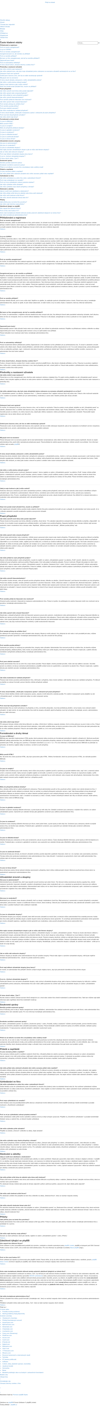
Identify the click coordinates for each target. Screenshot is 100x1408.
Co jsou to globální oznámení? (10, 130)
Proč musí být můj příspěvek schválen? (12, 115)
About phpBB (74, 1247)
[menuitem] (2, 22)
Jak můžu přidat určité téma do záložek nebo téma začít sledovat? (21, 193)
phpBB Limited (69, 1245)
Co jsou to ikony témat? (7, 138)
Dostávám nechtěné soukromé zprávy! (12, 165)
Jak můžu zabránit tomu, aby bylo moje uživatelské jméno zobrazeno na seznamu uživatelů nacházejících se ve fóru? (38, 71)
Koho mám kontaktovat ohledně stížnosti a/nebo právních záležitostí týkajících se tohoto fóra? (30, 213)
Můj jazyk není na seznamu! (9, 78)
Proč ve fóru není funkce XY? (9, 210)
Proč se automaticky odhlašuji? (10, 62)
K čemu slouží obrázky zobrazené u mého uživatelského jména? (21, 80)
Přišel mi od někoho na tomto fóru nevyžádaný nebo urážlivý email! (21, 167)
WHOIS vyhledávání (36, 1276)
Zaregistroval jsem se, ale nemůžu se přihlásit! (15, 54)
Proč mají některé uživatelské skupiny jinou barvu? (16, 154)
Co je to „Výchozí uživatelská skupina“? (12, 156)
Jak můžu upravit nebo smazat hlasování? (13, 102)
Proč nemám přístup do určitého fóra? (12, 104)
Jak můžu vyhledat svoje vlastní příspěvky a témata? (17, 186)
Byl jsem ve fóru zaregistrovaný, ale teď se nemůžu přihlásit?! (20, 58)
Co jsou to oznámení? (7, 132)
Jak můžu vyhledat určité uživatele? (11, 184)
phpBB (16, 444)
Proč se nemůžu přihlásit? (8, 56)
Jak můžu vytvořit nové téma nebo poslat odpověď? (16, 91)
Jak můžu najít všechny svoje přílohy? (12, 204)
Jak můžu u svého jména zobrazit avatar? (13, 82)
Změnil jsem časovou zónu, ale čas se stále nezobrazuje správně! (21, 75)
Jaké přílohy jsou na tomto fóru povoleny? (13, 202)
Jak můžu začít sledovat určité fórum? (12, 195)
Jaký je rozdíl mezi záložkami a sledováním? (14, 191)
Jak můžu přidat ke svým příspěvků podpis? (14, 95)
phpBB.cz (14, 1404)
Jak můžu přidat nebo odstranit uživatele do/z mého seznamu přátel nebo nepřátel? (27, 173)
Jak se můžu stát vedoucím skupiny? (12, 152)
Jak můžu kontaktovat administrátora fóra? (13, 215)
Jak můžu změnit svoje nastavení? (11, 69)
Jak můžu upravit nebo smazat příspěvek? (13, 93)
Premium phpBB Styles (20, 1394)
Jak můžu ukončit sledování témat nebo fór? (14, 197)
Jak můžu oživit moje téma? (9, 117)
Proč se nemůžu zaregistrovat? (10, 51)
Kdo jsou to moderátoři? (7, 145)
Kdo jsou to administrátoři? (8, 143)
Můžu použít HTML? (6, 123)
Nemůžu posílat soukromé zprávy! (11, 162)
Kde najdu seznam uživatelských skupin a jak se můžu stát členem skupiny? (24, 149)
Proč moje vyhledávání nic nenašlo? (11, 180)
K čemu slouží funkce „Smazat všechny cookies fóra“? (17, 64)
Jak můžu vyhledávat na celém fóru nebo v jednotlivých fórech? (20, 178)
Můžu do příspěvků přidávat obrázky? (12, 128)
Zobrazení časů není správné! (9, 73)
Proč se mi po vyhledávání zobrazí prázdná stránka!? (17, 182)
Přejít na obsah (50, 2)
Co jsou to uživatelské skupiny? (10, 147)
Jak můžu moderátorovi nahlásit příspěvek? (14, 110)
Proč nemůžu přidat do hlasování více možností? (16, 99)
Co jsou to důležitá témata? (9, 134)
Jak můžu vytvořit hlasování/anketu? (11, 97)
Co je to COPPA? (5, 49)
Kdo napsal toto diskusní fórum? (10, 208)
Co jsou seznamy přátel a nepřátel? (11, 171)
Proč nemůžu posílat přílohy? (9, 106)
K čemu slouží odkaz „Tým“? (9, 158)
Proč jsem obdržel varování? (9, 108)
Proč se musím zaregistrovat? (9, 47)
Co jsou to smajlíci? (6, 126)
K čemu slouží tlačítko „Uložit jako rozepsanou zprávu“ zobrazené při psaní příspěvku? (28, 112)
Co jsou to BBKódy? (6, 121)
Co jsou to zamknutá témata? (9, 136)
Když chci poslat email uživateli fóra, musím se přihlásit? (18, 86)
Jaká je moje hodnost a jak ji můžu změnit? (14, 84)
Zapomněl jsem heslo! (7, 60)
